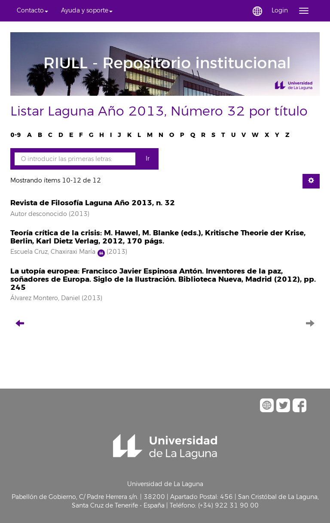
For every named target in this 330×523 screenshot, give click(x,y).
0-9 (15, 135)
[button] (32, 10)
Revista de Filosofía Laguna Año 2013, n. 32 (92, 203)
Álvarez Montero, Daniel (45, 298)
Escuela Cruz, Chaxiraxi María (52, 251)
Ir (148, 158)
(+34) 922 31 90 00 (228, 505)
